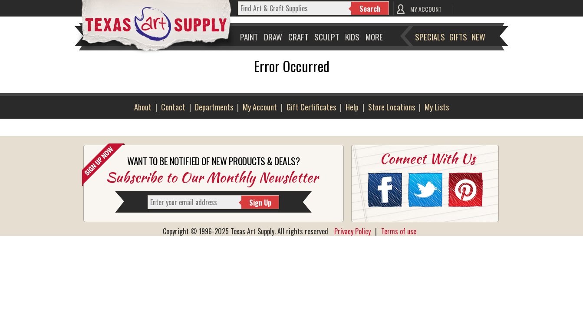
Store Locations (391, 107)
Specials (430, 36)
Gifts (458, 36)
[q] (294, 8)
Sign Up (260, 202)
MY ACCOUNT (425, 8)
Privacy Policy (352, 231)
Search (369, 8)
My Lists (437, 107)
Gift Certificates (311, 107)
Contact (173, 107)
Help (352, 107)
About (143, 107)
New (478, 36)
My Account (260, 107)
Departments (214, 107)
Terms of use (398, 231)
